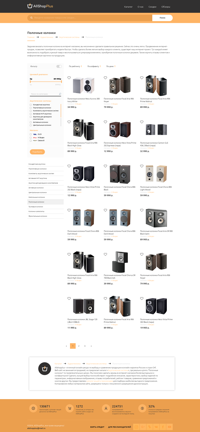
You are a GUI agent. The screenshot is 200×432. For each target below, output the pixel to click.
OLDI (37, 134)
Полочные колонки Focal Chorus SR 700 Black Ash (119, 276)
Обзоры (165, 6)
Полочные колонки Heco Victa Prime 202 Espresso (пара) (120, 144)
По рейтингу (74, 66)
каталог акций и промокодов (100, 381)
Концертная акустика (41, 105)
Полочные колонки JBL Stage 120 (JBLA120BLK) (82, 320)
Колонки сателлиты (36, 211)
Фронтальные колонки (38, 216)
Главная (30, 37)
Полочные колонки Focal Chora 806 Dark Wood (83, 232)
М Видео (38, 138)
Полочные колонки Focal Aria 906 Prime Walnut (155, 100)
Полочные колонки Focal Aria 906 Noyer (119, 100)
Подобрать (37, 152)
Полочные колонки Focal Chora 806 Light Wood (156, 188)
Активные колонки (40, 122)
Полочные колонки (36, 202)
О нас (140, 6)
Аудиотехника (46, 37)
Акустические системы (69, 37)
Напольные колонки (37, 197)
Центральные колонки (42, 125)
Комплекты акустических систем (45, 111)
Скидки (152, 6)
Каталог (128, 6)
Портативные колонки (42, 108)
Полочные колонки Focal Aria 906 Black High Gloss (82, 144)
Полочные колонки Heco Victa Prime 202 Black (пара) (83, 188)
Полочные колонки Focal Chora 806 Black (119, 188)
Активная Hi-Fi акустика (42, 114)
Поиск (162, 18)
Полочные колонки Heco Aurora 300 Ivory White (83, 100)
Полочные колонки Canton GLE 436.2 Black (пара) (154, 144)
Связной (38, 140)
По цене (110, 66)
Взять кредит (97, 427)
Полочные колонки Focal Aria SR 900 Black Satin (156, 232)
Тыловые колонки (36, 206)
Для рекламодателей (119, 427)
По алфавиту (93, 66)
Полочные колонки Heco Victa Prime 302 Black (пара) (156, 320)
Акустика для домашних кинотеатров (42, 118)
